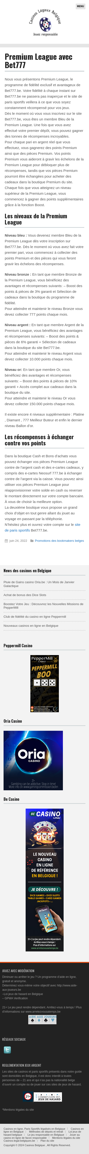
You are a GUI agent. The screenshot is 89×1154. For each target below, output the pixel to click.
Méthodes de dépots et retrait (46, 1131)
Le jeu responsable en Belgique (46, 1134)
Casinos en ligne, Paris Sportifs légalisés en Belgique (34, 1128)
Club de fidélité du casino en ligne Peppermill (35, 616)
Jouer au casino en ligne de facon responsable (42, 1136)
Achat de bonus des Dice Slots (25, 595)
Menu (80, 6)
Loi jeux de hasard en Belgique (23, 994)
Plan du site (47, 1140)
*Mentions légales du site (18, 1109)
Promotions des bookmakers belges (59, 540)
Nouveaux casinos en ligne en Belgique (31, 625)
